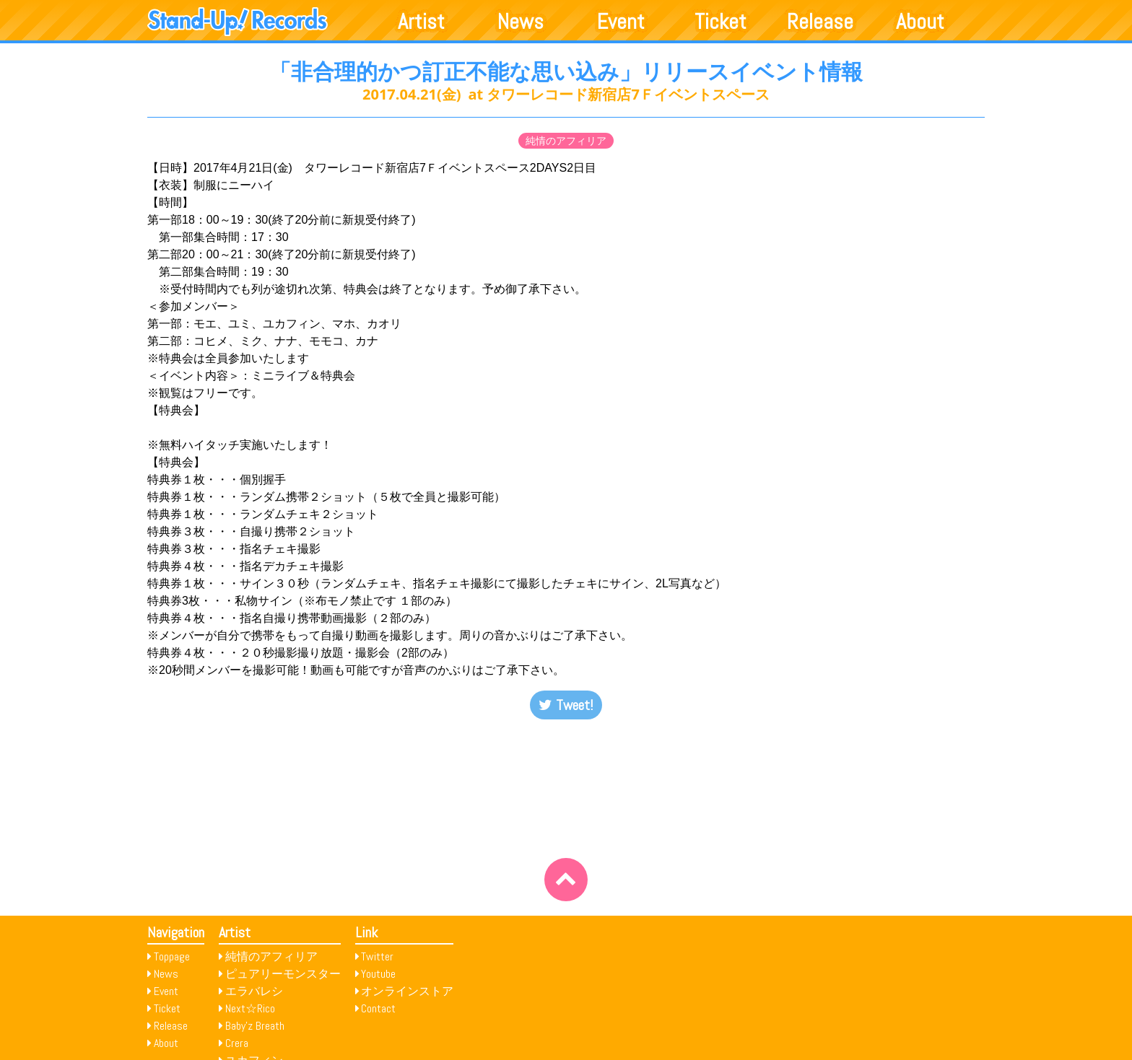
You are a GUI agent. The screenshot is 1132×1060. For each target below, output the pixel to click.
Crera (236, 1043)
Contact (378, 1008)
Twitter (377, 956)
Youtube (378, 973)
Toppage (172, 956)
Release (820, 21)
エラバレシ (254, 991)
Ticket (720, 21)
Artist (421, 21)
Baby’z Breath (254, 1025)
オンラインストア (407, 991)
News (520, 21)
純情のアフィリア (566, 140)
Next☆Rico (250, 1008)
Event (621, 21)
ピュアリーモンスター (283, 973)
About (920, 21)
